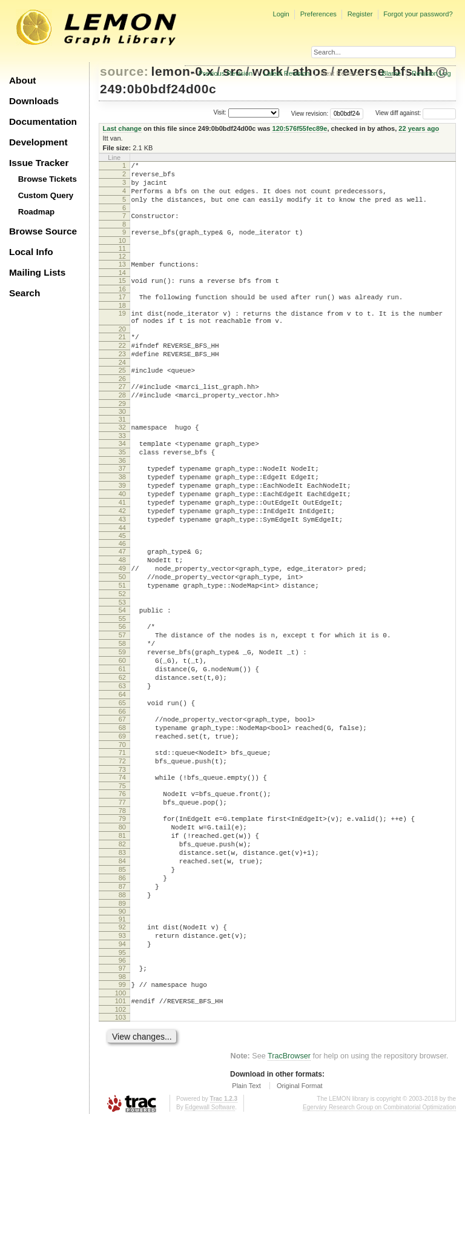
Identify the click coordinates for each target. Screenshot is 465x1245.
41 (122, 547)
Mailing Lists (37, 272)
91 (122, 1033)
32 (122, 459)
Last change (122, 128)
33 (122, 470)
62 (122, 751)
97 (122, 1088)
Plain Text (246, 1211)
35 (122, 488)
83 (122, 956)
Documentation (43, 121)
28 (122, 426)
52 (122, 653)
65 (122, 782)
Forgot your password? (417, 14)
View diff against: (415, 113)
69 (122, 821)
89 (122, 1017)
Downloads (34, 101)
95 (122, 1072)
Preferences (318, 14)
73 (122, 860)
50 (122, 633)
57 (122, 700)
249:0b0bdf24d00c (158, 89)
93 (122, 1051)
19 (122, 331)
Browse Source (43, 231)
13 (122, 277)
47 (122, 602)
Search (24, 293)
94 (122, 1062)
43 (122, 568)
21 (122, 358)
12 (122, 269)
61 (122, 741)
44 (122, 578)
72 (122, 850)
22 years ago (418, 128)
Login (280, 14)
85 (122, 976)
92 (122, 1041)
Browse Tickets (47, 179)
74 (122, 868)
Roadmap (36, 211)
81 (122, 935)
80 (122, 925)
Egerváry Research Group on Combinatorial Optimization (379, 1232)
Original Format (300, 1211)
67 (122, 801)
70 (122, 831)
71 (122, 839)
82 (122, 945)
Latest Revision (286, 73)
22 (122, 369)
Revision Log (431, 73)
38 (122, 516)
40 (122, 537)
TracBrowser (289, 1181)
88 (122, 1007)
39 (122, 527)
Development (38, 142)
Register (360, 14)
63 (122, 762)
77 (122, 896)
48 (122, 612)
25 (122, 397)
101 (120, 1124)
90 (122, 1025)
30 (122, 444)
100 (120, 1116)
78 (122, 907)
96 (122, 1080)
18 (122, 323)
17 (122, 313)
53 (122, 664)
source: (124, 71)
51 (122, 643)
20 (122, 350)
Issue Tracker (38, 163)
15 (122, 295)
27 (122, 415)
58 (122, 710)
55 (122, 682)
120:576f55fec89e (299, 128)
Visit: (219, 112)
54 (122, 672)
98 (122, 1098)
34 (122, 478)
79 (122, 914)
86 (122, 987)
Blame (391, 73)
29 (122, 436)
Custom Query (46, 195)
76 (122, 886)
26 (122, 407)
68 (122, 811)
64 (122, 772)
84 (122, 966)
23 (122, 379)
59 (122, 721)
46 (122, 594)
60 (122, 731)
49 (122, 622)
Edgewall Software (210, 1232)
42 (122, 558)
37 (122, 506)
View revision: (310, 113)
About (22, 80)
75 (122, 878)
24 (122, 389)
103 (120, 1142)
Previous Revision (226, 73)
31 (122, 452)
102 (120, 1134)
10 (122, 253)
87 (122, 997)
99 (122, 1106)
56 (122, 690)
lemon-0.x (182, 71)
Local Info (31, 252)
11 (122, 261)
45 (122, 586)
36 (122, 498)
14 (122, 287)
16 (122, 305)
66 (122, 793)
